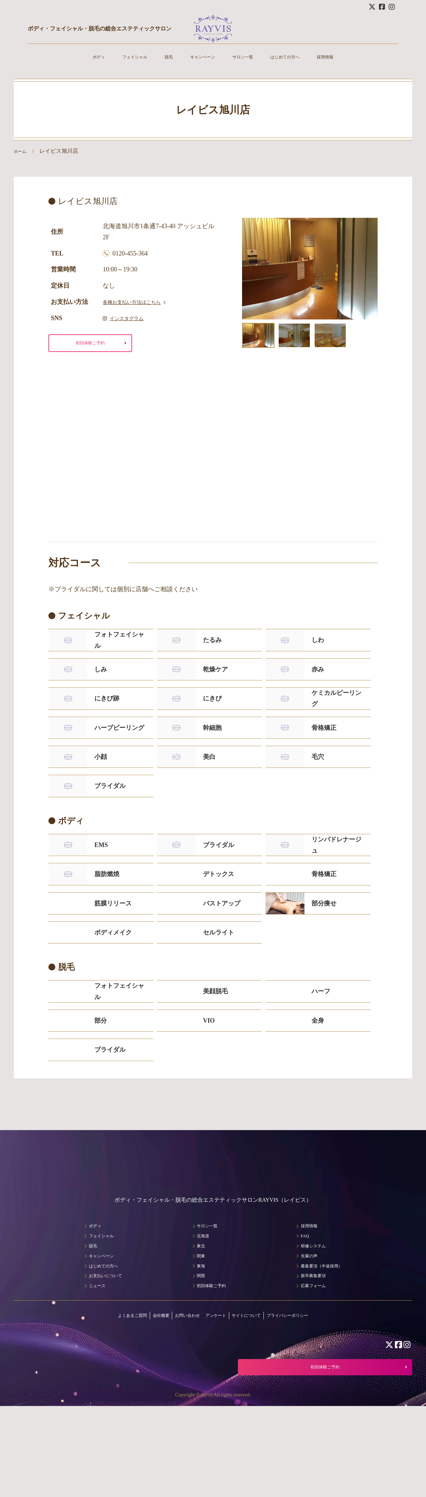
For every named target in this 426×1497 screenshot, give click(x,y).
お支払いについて (103, 1357)
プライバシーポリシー (311, 1397)
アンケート (217, 1397)
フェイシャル (120, 65)
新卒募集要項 (313, 1357)
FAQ (302, 1318)
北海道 (199, 1318)
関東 (196, 1338)
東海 (196, 1348)
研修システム (313, 1328)
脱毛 (159, 65)
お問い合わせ (179, 1397)
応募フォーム (313, 1367)
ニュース (92, 1367)
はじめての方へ (297, 65)
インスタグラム (129, 318)
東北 (196, 1328)
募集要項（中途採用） (324, 1348)
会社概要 (144, 1397)
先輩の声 (308, 1338)
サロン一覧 (247, 65)
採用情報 (345, 65)
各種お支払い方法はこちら (140, 301)
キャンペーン (199, 65)
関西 (196, 1357)
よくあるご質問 (106, 1397)
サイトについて (257, 1397)
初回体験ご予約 (90, 345)
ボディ (78, 65)
